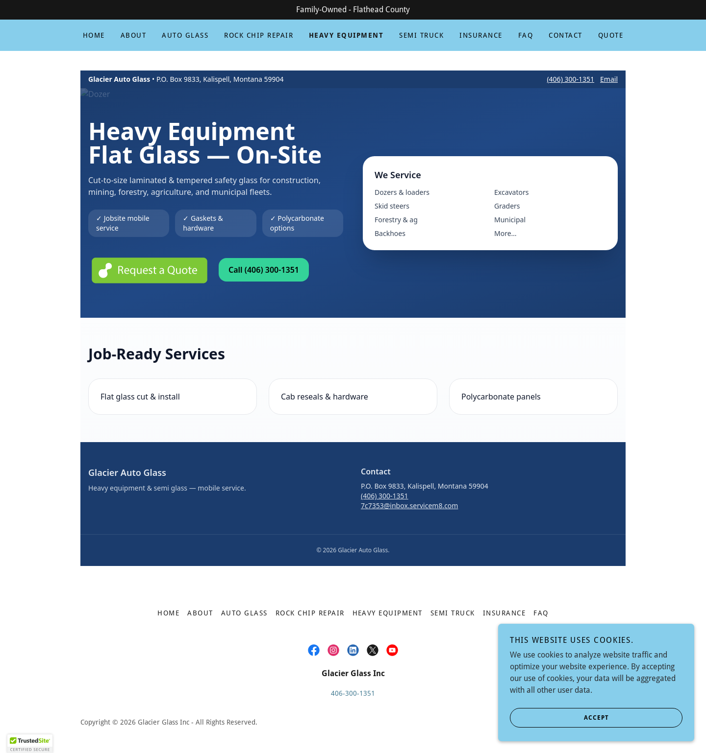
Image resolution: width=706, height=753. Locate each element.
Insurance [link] (480, 35)
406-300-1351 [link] (353, 693)
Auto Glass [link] (185, 35)
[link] (314, 650)
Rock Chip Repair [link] (258, 35)
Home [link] (94, 35)
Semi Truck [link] (421, 35)
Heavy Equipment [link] (346, 35)
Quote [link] (611, 35)
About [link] (134, 35)
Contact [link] (565, 35)
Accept (559, 718)
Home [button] (168, 613)
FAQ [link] (525, 35)
